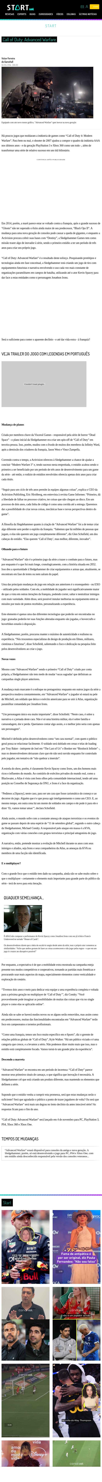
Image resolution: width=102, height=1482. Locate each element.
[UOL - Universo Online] (31, 9)
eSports (20, 14)
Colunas (78, 14)
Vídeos (65, 14)
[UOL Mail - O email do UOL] (82, 7)
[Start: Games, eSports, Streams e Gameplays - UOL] (18, 7)
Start (51, 26)
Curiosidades (49, 14)
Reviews (7, 14)
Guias (33, 14)
